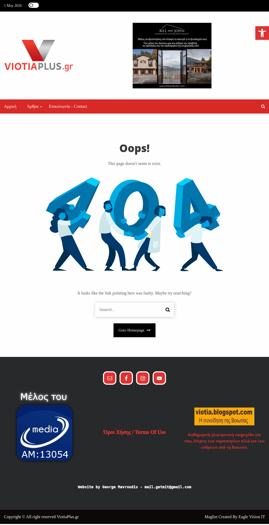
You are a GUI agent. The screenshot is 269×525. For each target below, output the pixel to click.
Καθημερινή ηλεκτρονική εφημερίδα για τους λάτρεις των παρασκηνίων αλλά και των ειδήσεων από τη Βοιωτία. (224, 442)
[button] (263, 107)
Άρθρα (32, 107)
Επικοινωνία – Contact (68, 107)
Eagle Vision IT (252, 518)
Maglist (212, 518)
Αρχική (10, 107)
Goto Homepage (134, 331)
